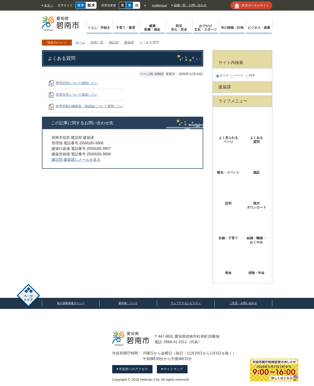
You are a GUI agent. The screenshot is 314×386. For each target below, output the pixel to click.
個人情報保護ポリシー (71, 303)
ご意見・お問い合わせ (243, 303)
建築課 (129, 42)
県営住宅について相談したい (77, 83)
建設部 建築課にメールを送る (76, 160)
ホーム (80, 42)
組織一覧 (97, 42)
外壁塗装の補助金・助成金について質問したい (89, 106)
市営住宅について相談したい (77, 94)
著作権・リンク (128, 303)
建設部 (114, 42)
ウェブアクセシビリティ (185, 303)
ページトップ (28, 296)
